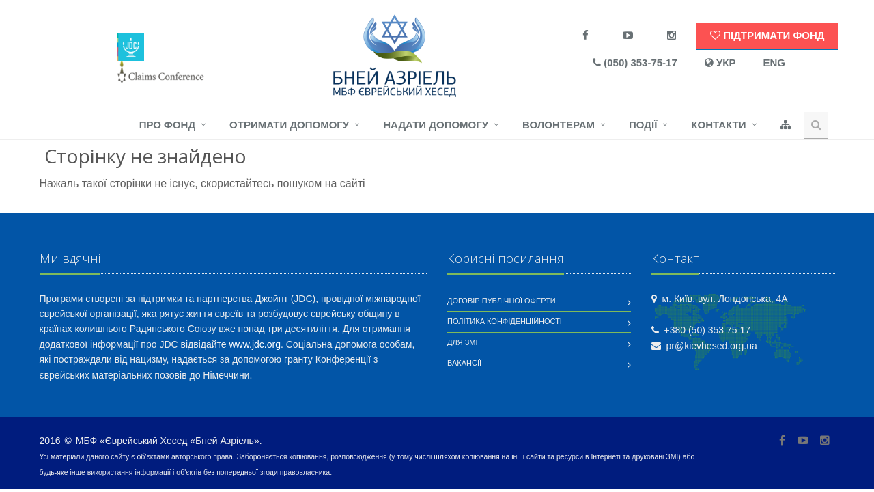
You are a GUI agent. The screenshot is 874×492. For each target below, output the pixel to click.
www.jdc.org (255, 344)
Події (643, 125)
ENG (774, 62)
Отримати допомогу (289, 125)
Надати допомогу (435, 125)
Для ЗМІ (462, 342)
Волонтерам (558, 125)
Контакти (718, 125)
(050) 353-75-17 (635, 62)
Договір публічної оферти (501, 301)
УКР (720, 62)
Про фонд (167, 125)
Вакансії (464, 363)
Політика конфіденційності (504, 321)
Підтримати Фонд (767, 35)
